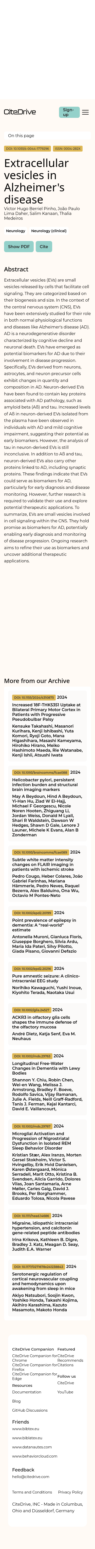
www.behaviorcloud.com (35, 1456)
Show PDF (19, 246)
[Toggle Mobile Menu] (85, 112)
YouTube (65, 1392)
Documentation (26, 1392)
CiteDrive (66, 1383)
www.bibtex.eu (25, 1429)
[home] (20, 113)
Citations (65, 1365)
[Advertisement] (47, 49)
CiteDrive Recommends (70, 1358)
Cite (44, 246)
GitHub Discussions (30, 1410)
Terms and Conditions (32, 1492)
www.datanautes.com (32, 1447)
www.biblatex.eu (27, 1438)
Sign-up (68, 112)
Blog (16, 1401)
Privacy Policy (70, 1492)
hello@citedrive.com (30, 1476)
